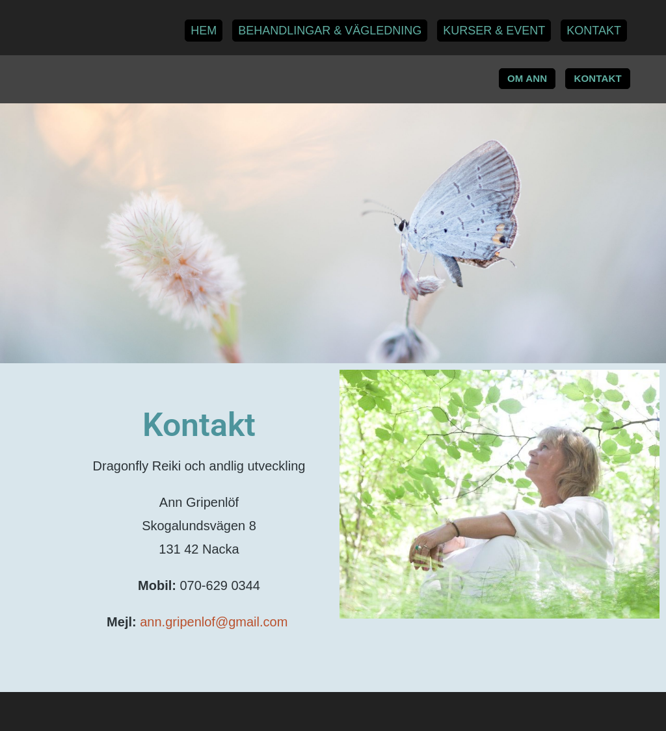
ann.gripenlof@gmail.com (215, 622)
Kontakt (593, 30)
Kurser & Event (494, 30)
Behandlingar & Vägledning (329, 30)
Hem (204, 30)
